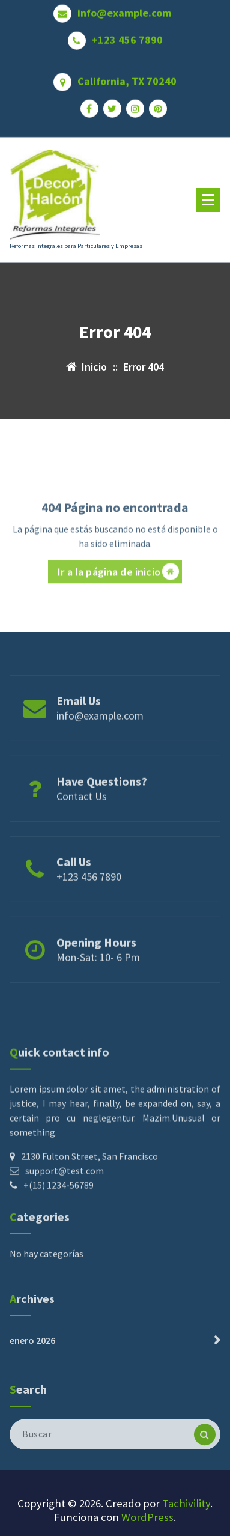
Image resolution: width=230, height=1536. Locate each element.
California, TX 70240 (127, 75)
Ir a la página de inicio (118, 598)
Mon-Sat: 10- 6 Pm (98, 978)
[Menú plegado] (208, 200)
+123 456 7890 (127, 34)
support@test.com (64, 1221)
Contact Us (81, 817)
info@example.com (124, 7)
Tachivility (186, 1503)
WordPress (147, 1517)
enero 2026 (32, 1360)
